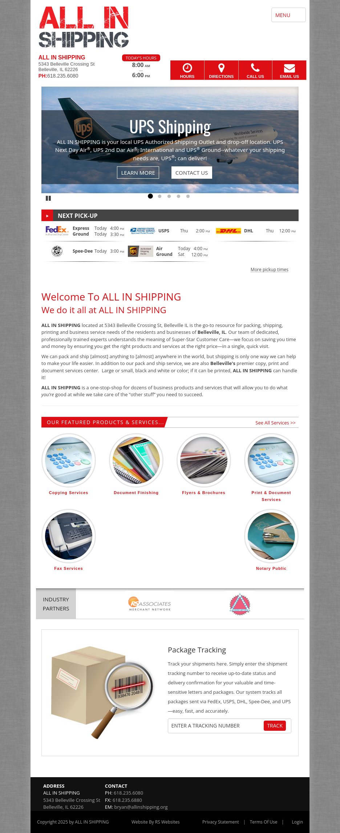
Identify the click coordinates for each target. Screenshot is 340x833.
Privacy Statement (220, 822)
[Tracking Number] (217, 726)
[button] (170, 248)
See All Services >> (275, 422)
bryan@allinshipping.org (141, 807)
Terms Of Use (264, 822)
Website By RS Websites (155, 822)
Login (297, 822)
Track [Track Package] (275, 725)
